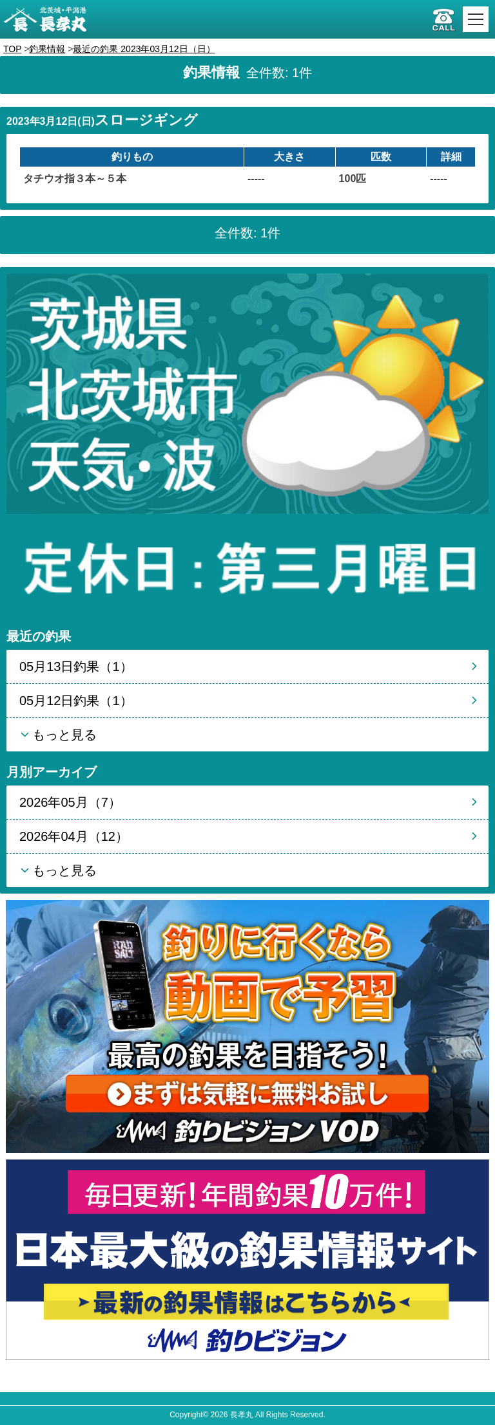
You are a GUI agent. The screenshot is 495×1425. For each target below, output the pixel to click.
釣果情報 (47, 49)
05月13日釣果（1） (76, 666)
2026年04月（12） (73, 836)
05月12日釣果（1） (76, 701)
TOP (12, 49)
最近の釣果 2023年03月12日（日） (144, 49)
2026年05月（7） (70, 802)
